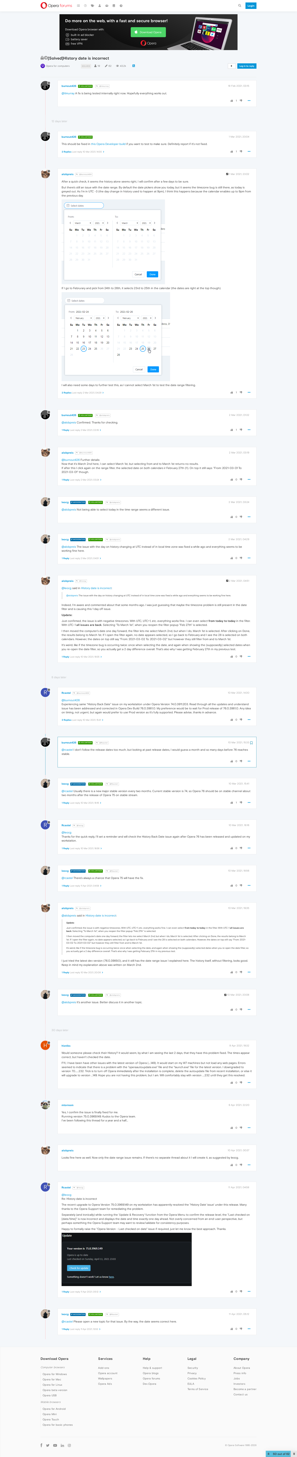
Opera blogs (151, 1373)
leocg (65, 502)
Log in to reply (246, 66)
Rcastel (66, 692)
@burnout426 (84, 174)
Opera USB (50, 1395)
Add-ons (103, 1367)
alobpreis (67, 174)
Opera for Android (54, 1408)
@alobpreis (103, 415)
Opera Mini (50, 1414)
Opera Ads (105, 1383)
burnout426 (69, 85)
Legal (192, 1359)
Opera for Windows (55, 1374)
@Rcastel (102, 743)
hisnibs (66, 1045)
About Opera (242, 1367)
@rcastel (67, 749)
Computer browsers (53, 1367)
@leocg (81, 581)
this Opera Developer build (108, 144)
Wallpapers (105, 1378)
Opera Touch (51, 1419)
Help (146, 1359)
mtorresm (67, 1105)
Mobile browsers (51, 1402)
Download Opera (150, 32)
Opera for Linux (52, 1384)
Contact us (241, 1394)
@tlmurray (102, 86)
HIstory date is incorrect (96, 588)
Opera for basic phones (58, 1424)
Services (105, 1359)
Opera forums (151, 1378)
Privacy (192, 1373)
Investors (239, 1383)
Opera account (107, 1373)
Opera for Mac (52, 1379)
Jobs (237, 1378)
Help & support (152, 1367)
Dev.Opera (149, 1383)
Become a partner (245, 1389)
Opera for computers (58, 66)
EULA (191, 1383)
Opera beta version (55, 1390)
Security (193, 1367)
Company (241, 1359)
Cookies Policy (197, 1378)
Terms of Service (198, 1389)
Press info (240, 1373)
